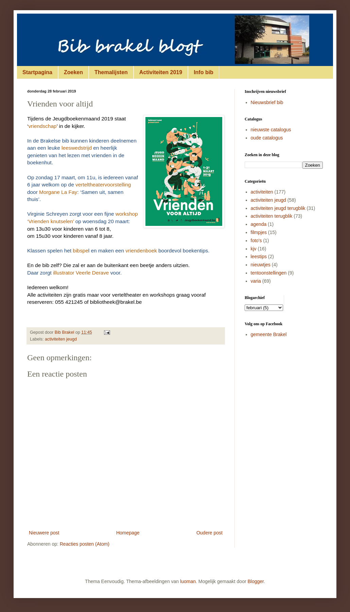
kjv (254, 248)
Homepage (128, 532)
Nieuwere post (44, 532)
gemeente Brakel (269, 334)
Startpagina (37, 72)
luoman (188, 581)
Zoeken (73, 72)
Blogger (256, 581)
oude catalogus (267, 137)
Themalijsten (111, 72)
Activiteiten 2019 (160, 72)
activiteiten (262, 192)
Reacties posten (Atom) (84, 544)
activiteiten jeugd (61, 339)
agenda (259, 224)
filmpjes (259, 232)
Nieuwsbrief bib (267, 102)
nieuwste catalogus (271, 129)
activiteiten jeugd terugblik (278, 208)
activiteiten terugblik (272, 216)
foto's (256, 240)
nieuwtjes (260, 264)
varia (256, 281)
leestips (259, 256)
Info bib (203, 72)
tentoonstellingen (269, 273)
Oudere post (209, 532)
